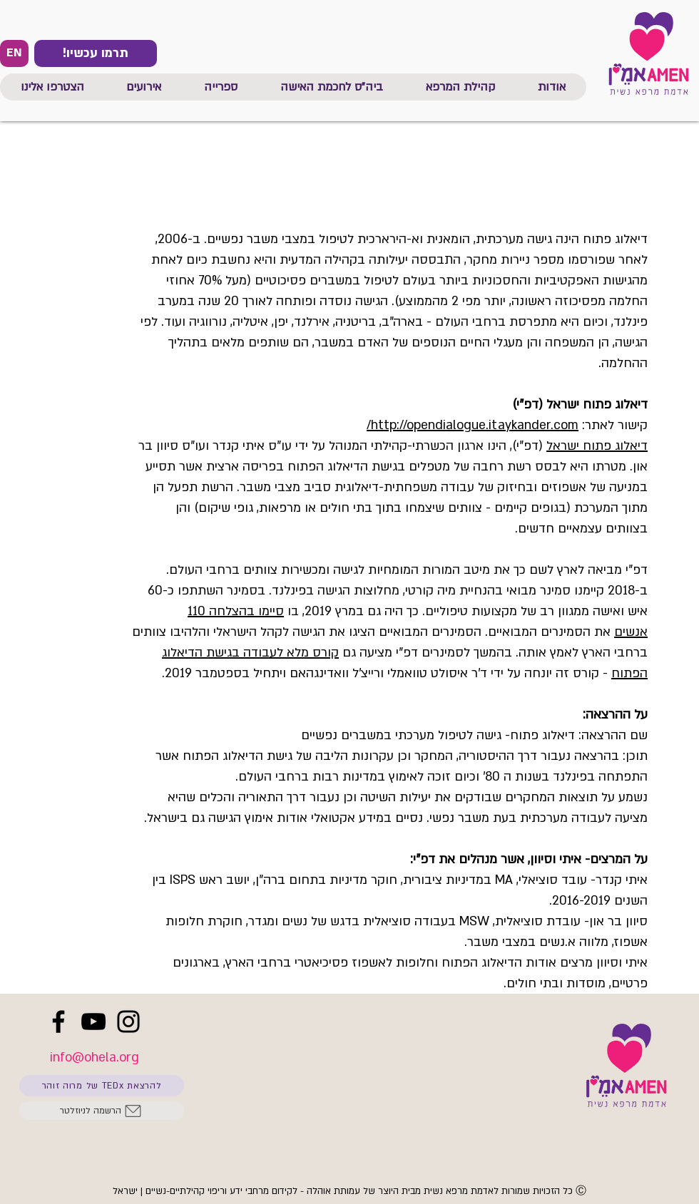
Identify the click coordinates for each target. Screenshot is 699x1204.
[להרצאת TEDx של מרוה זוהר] (101, 1085)
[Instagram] (128, 1021)
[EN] (14, 53)
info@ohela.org (94, 1057)
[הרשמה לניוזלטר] (101, 1110)
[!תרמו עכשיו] (95, 53)
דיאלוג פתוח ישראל (597, 446)
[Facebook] (58, 1021)
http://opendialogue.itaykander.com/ (472, 425)
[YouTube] (93, 1021)
